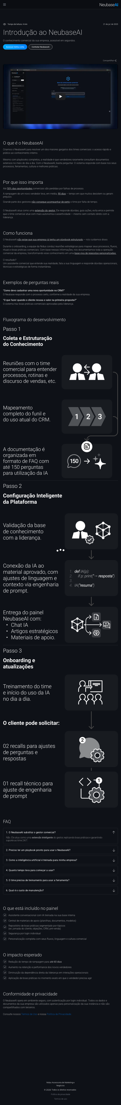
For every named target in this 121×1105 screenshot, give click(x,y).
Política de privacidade (60, 1094)
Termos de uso (60, 1099)
